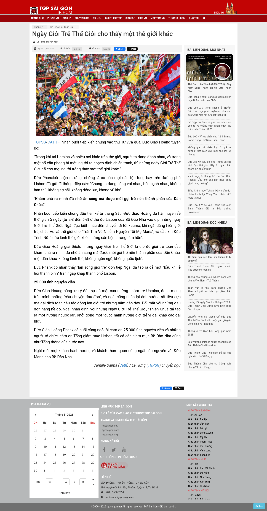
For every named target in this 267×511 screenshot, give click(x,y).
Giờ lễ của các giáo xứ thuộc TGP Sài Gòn (131, 413)
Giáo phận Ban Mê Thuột (201, 468)
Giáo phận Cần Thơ (198, 423)
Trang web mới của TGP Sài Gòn (124, 420)
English (218, 12)
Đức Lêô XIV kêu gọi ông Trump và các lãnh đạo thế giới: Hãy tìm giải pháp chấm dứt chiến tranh (209, 165)
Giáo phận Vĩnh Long (199, 450)
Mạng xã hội (110, 441)
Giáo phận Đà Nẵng (199, 472)
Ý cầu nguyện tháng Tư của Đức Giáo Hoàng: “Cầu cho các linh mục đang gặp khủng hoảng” (209, 180)
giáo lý (67, 18)
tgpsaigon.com (110, 430)
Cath (123, 365)
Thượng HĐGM (176, 18)
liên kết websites (199, 404)
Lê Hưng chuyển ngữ (47, 42)
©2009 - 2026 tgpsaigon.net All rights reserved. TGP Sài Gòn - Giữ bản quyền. (133, 506)
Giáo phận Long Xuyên (200, 432)
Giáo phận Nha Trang (199, 477)
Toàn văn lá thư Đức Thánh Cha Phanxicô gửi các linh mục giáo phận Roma (209, 291)
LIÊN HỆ (106, 477)
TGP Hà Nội (194, 495)
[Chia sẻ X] (132, 49)
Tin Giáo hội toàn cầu (62, 27)
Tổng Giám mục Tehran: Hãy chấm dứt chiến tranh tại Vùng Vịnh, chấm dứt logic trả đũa (209, 194)
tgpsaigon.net (110, 425)
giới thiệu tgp (113, 18)
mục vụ (142, 18)
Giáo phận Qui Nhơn (199, 486)
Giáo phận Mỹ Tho (198, 437)
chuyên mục (82, 18)
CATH (52, 142)
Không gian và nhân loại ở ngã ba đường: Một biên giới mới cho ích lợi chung (209, 151)
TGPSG (40, 142)
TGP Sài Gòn (195, 415)
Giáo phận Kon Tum (199, 481)
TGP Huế (193, 463)
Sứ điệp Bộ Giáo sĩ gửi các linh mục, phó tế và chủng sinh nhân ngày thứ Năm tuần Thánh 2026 (209, 126)
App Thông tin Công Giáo (118, 457)
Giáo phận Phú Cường (200, 446)
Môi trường (158, 18)
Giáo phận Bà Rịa (197, 419)
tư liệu (97, 18)
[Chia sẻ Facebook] (119, 49)
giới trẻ (77, 49)
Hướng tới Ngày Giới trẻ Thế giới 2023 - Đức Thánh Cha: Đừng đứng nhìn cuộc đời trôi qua (209, 306)
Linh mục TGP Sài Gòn (116, 406)
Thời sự (38, 27)
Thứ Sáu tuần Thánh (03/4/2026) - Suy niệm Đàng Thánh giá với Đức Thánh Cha (209, 88)
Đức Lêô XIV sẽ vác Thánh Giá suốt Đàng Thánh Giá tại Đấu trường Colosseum (209, 209)
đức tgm (194, 18)
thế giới (106, 49)
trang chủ (37, 18)
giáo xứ (129, 18)
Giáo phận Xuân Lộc (199, 455)
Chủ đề (66, 48)
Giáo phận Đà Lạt (197, 428)
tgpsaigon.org (110, 434)
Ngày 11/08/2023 (46, 48)
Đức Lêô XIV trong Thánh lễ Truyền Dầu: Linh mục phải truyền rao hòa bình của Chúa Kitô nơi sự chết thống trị (209, 111)
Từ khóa (96, 48)
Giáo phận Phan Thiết (200, 441)
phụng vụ (53, 18)
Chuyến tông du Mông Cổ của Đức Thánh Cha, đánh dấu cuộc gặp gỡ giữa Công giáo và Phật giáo (209, 320)
